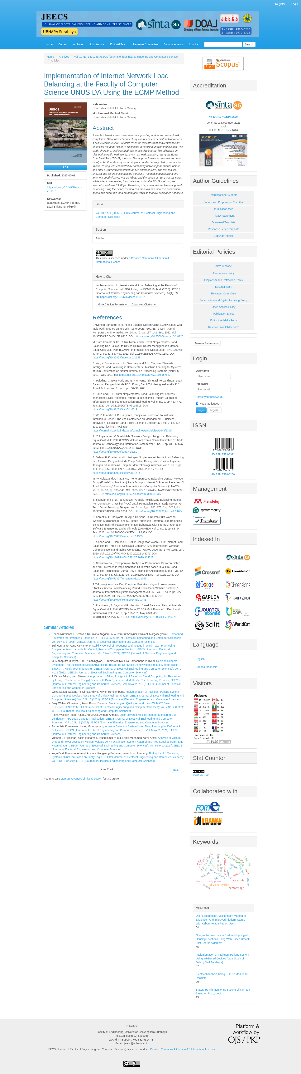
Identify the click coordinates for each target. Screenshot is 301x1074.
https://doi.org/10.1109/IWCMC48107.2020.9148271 (124, 557)
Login (294, 4)
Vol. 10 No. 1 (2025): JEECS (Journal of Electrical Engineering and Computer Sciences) (126, 56)
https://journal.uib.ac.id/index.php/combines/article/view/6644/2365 (132, 430)
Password (202, 383)
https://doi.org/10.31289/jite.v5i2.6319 (115, 409)
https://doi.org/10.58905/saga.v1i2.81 (115, 451)
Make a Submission (206, 343)
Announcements (173, 44)
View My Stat (200, 774)
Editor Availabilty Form (223, 320)
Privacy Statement (224, 215)
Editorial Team (118, 44)
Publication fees (223, 208)
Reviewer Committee (145, 44)
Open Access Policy (224, 306)
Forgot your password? (209, 396)
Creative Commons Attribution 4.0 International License (183, 1049)
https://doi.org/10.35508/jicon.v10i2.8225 (159, 336)
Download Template (223, 222)
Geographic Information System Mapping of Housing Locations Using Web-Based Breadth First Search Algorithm (223, 939)
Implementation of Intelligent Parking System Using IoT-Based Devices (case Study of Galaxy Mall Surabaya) (222, 958)
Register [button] (214, 410)
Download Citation (144, 304)
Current (62, 44)
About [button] (193, 44)
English (200, 659)
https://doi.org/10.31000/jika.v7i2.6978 (153, 616)
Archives (78, 44)
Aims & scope (223, 266)
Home (49, 44)
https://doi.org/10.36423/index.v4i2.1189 (116, 357)
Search (249, 44)
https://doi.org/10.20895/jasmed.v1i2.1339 (118, 536)
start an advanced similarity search (81, 778)
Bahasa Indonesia (206, 666)
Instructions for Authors (223, 194)
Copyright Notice (224, 235)
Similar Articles (59, 627)
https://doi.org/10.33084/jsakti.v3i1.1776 (116, 472)
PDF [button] (65, 167)
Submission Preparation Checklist (223, 202)
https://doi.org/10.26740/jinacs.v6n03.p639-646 (133, 493)
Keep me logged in (209, 403)
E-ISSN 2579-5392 (223, 454)
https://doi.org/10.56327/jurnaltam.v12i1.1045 (119, 578)
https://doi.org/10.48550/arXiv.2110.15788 (144, 374)
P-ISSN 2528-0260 (223, 474)
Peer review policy (224, 273)
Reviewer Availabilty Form (223, 327)
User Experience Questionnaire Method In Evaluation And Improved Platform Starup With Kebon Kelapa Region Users (221, 919)
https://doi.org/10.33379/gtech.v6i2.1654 (159, 511)
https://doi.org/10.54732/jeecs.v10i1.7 (122, 296)
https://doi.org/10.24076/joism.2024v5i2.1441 (119, 599)
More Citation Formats (112, 304)
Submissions (96, 44)
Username (202, 370)
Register (280, 4)
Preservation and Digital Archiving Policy (223, 300)
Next (177, 770)
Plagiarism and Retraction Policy (223, 280)
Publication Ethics (223, 313)
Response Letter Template (223, 229)
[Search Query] (223, 44)
